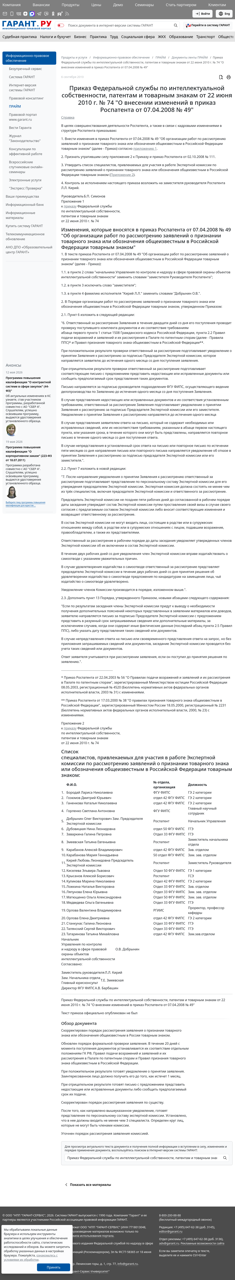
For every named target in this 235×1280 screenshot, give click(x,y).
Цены (96, 4)
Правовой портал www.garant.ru (23, 117)
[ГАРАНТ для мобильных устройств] (11, 13)
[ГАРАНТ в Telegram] (39, 13)
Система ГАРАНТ (22, 77)
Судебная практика (19, 36)
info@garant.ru (127, 1264)
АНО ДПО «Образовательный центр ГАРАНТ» (29, 249)
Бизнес (80, 36)
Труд (114, 36)
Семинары (144, 4)
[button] (208, 25)
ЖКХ (162, 36)
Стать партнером (181, 4)
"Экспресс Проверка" (25, 188)
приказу (70, 206)
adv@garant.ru (169, 1243)
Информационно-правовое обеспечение (27, 58)
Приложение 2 (122, 174)
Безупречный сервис (25, 68)
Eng (224, 13)
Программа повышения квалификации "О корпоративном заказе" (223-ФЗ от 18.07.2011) (29, 453)
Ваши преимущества (22, 196)
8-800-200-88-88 (170, 1215)
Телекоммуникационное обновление (25, 236)
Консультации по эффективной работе (25, 151)
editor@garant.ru (170, 1231)
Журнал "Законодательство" (25, 138)
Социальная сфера (138, 36)
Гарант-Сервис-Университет (89, 1271)
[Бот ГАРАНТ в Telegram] (46, 13)
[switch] (60, 25)
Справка (67, 117)
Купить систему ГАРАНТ (24, 226)
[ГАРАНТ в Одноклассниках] (53, 13)
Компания (11, 4)
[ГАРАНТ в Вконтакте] (18, 13)
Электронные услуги (25, 180)
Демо (118, 4)
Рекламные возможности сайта (202, 1243)
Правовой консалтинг (26, 98)
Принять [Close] (54, 1267)
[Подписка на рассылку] (4, 13)
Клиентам (217, 4)
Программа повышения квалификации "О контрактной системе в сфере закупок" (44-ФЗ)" (28, 384)
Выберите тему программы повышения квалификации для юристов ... (25, 504)
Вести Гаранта (20, 127)
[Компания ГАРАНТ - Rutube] (60, 13)
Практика (98, 36)
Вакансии (41, 4)
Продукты (70, 4)
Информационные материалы (20, 215)
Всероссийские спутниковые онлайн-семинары (26, 167)
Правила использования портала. (90, 1236)
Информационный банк (25, 204)
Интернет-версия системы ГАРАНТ (22, 87)
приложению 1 (145, 148)
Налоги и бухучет (55, 36)
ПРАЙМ (15, 106)
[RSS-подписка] (67, 13)
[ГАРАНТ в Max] (32, 13)
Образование (181, 36)
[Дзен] (25, 14)
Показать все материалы (87, 1184)
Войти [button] (202, 13)
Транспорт (205, 36)
